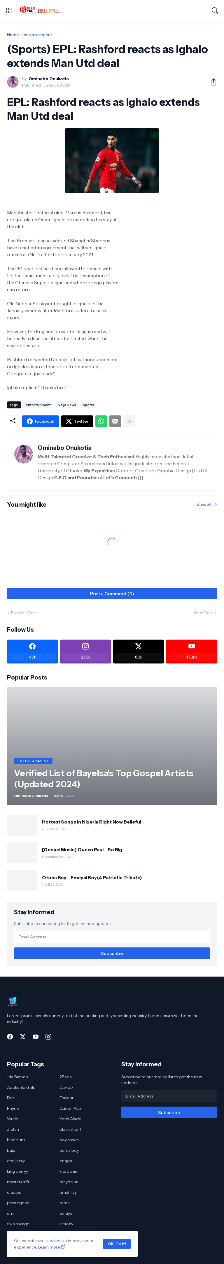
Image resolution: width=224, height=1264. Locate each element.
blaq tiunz (16, 1139)
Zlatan (13, 1129)
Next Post (203, 612)
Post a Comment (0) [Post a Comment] (112, 593)
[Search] (215, 10)
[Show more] (129, 421)
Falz (10, 1097)
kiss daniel (69, 1171)
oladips (14, 1192)
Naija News (67, 405)
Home (13, 34)
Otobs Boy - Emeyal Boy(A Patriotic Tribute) (92, 877)
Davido (66, 1087)
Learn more (49, 1247)
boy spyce (69, 1139)
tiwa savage (18, 1223)
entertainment (38, 34)
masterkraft (18, 1181)
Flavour (67, 1097)
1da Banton (17, 1076)
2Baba (66, 1076)
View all (204, 505)
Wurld (12, 1118)
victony (66, 1223)
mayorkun (69, 1181)
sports (88, 405)
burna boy (69, 1150)
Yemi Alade (70, 1118)
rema (65, 1202)
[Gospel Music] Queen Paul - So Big (82, 849)
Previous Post (24, 612)
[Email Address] (112, 937)
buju (11, 1150)
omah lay (68, 1192)
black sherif (70, 1129)
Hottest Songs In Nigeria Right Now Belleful (91, 822)
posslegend (18, 1202)
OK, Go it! (117, 1244)
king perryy (17, 1171)
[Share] (211, 82)
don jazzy (16, 1160)
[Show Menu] (9, 10)
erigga (66, 1160)
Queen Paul (71, 1108)
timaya (66, 1213)
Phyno (13, 1108)
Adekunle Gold (21, 1087)
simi (10, 1213)
